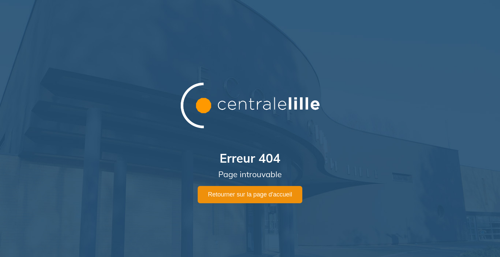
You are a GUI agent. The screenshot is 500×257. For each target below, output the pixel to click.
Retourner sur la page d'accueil (250, 194)
